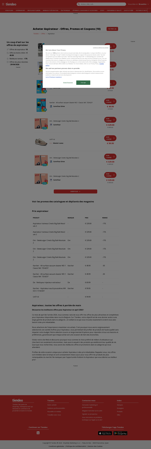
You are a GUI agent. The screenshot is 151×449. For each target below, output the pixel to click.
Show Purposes (68, 82)
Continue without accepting (100, 47)
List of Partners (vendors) (54, 77)
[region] (76, 66)
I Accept (83, 82)
